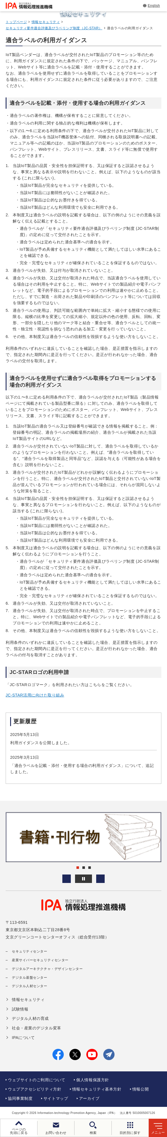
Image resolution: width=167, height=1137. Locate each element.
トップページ (16, 22)
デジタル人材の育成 (30, 1018)
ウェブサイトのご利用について (36, 1080)
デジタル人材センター (29, 986)
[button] (66, 879)
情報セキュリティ (46, 22)
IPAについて (23, 1037)
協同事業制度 (20, 1098)
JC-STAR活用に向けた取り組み (35, 695)
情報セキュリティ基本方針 (97, 1089)
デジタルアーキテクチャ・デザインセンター (47, 969)
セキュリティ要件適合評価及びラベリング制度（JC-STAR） (54, 28)
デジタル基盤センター (29, 978)
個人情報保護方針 (92, 1080)
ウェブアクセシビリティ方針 (34, 1089)
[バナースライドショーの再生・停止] (83, 879)
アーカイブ (89, 1098)
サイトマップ (55, 1098)
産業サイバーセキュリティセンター (40, 960)
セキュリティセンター (29, 951)
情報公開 (140, 1089)
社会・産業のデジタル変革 (36, 1028)
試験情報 (20, 1009)
